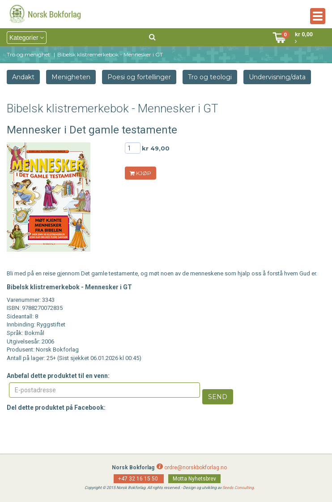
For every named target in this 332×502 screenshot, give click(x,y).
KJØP (140, 173)
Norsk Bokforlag (133, 467)
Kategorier (26, 37)
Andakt (23, 77)
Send (217, 397)
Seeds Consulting (238, 487)
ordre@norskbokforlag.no (195, 467)
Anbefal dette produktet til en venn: (58, 375)
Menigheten (70, 77)
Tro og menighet (28, 54)
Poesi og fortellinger (139, 77)
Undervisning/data (277, 77)
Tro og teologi (210, 77)
